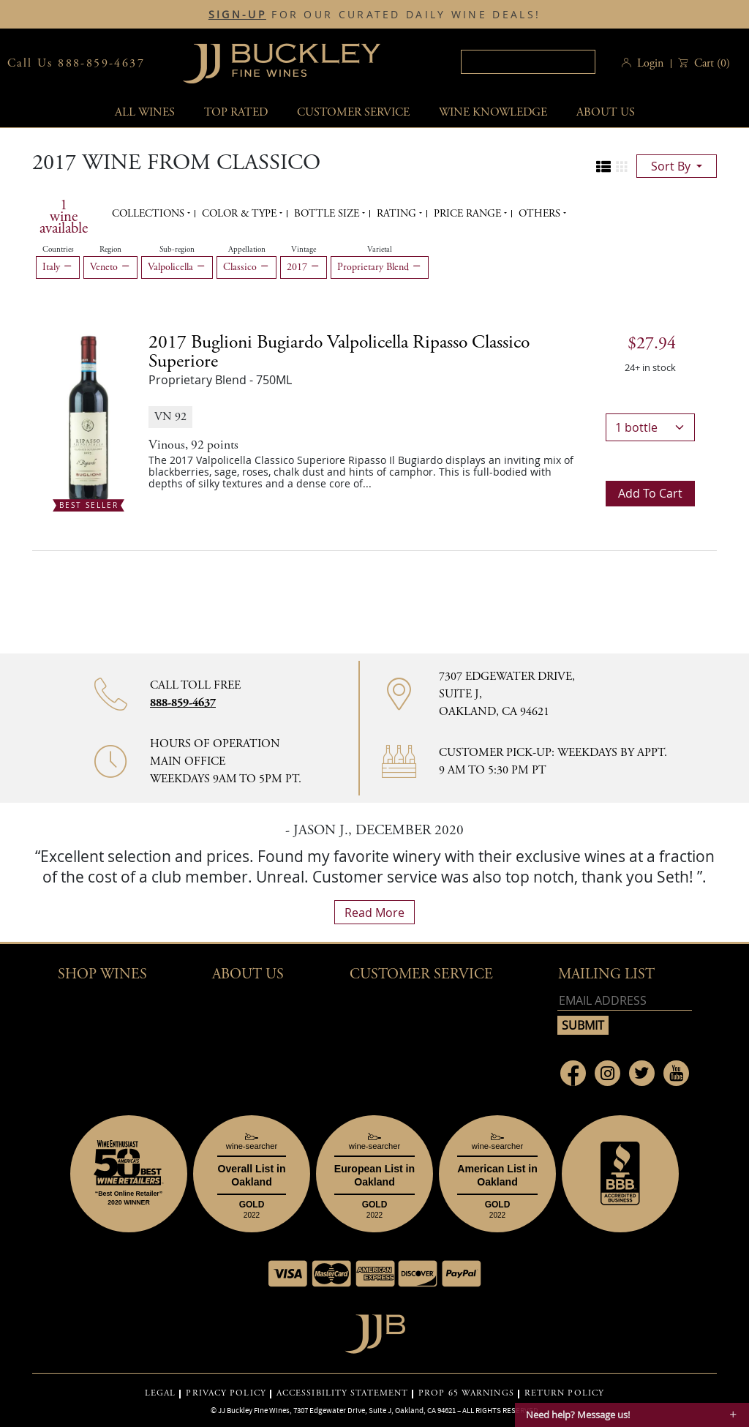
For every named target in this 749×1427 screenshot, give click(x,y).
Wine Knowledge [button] (493, 112)
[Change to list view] (603, 167)
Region (110, 249)
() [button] (710, 63)
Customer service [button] (353, 112)
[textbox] (528, 62)
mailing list (606, 974)
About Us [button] (605, 112)
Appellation (247, 249)
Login (650, 63)
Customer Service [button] (421, 974)
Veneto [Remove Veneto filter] (110, 267)
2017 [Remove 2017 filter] (303, 267)
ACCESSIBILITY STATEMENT (342, 1393)
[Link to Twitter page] (642, 1073)
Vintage (303, 249)
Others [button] (541, 213)
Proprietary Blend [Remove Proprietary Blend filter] (379, 267)
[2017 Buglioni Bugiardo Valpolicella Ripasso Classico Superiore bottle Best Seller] (88, 419)
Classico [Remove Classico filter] (246, 267)
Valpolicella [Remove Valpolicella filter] (177, 267)
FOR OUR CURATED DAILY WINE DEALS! (374, 14)
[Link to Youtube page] (676, 1073)
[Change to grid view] (621, 167)
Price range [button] (469, 213)
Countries (58, 249)
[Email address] (624, 1001)
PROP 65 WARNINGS (466, 1393)
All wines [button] (145, 112)
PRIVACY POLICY (226, 1393)
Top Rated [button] (236, 112)
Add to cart (650, 493)
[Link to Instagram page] (607, 1073)
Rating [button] (398, 213)
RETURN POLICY (564, 1393)
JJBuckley (281, 63)
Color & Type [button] (240, 213)
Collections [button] (149, 213)
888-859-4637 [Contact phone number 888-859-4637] (183, 703)
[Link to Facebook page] (573, 1073)
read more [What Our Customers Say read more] (374, 912)
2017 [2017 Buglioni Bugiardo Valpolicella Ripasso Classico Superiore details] (339, 352)
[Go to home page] (375, 1330)
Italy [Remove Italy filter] (57, 267)
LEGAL (160, 1393)
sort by (672, 166)
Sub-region (177, 249)
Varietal (379, 249)
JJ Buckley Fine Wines (254, 1410)
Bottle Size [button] (328, 213)
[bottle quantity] (650, 427)
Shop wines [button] (102, 974)
